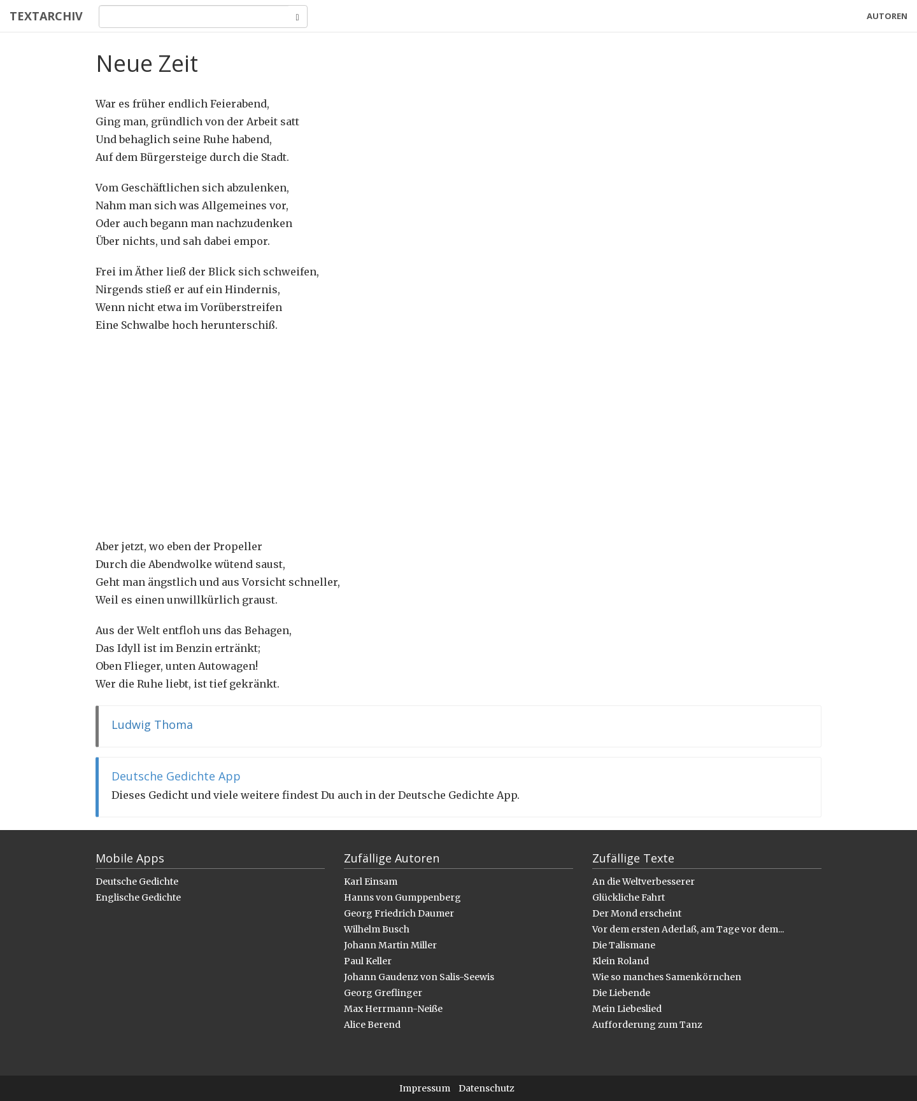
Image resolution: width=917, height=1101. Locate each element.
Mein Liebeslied (627, 1008)
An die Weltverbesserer (643, 881)
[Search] (193, 16)
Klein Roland (620, 961)
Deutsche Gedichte (137, 881)
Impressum (424, 1088)
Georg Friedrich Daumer (399, 913)
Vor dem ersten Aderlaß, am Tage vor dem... (688, 929)
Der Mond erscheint (636, 913)
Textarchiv (46, 16)
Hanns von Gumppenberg (402, 897)
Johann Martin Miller (390, 945)
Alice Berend (372, 1024)
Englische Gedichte (138, 897)
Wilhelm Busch (376, 929)
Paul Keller (368, 961)
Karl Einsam (370, 881)
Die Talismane (623, 945)
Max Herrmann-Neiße (393, 1008)
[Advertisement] (458, 436)
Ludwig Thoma (152, 724)
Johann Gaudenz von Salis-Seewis (419, 977)
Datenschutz (486, 1088)
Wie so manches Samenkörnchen (666, 977)
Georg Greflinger (383, 993)
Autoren (887, 16)
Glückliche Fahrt (628, 897)
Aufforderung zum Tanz (647, 1024)
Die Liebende (621, 993)
